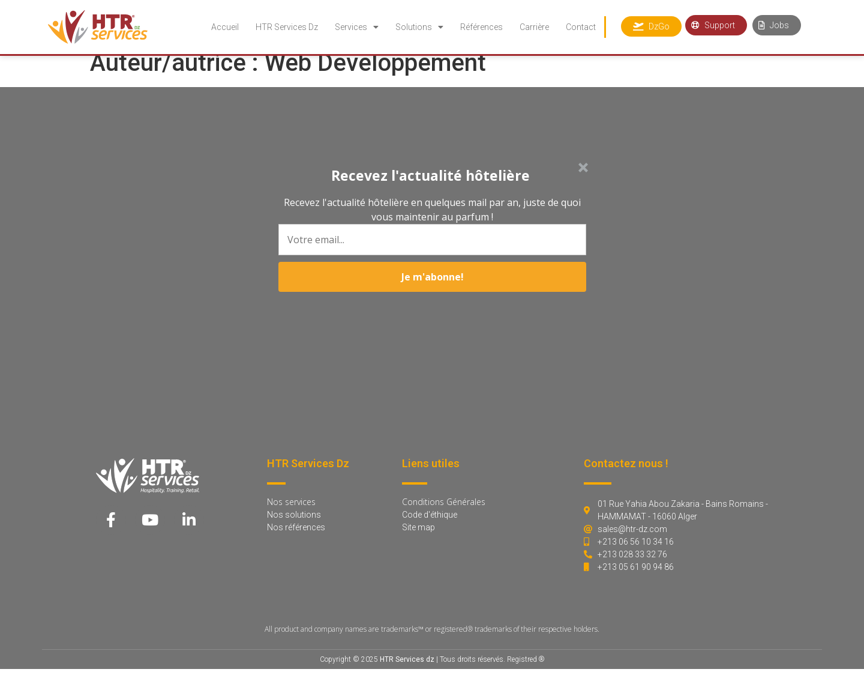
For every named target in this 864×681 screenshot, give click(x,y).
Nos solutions (294, 526)
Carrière (534, 27)
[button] (430, 194)
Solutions (419, 27)
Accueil (225, 27)
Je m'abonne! (432, 327)
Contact (581, 27)
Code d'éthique (429, 526)
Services (357, 27)
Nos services (291, 513)
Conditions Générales (443, 513)
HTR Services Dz (287, 27)
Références (481, 27)
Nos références (296, 539)
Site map (418, 539)
